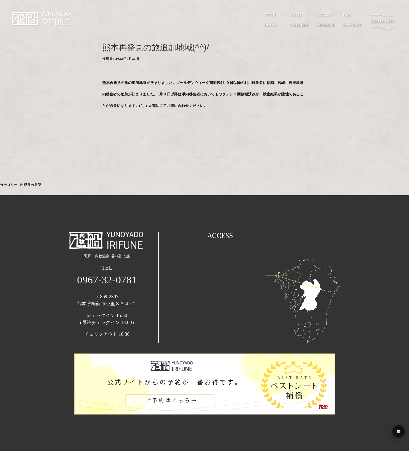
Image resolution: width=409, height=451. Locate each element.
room (263, 25)
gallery (292, 25)
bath (288, 15)
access (316, 15)
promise (318, 25)
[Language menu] (398, 431)
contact (344, 25)
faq (339, 15)
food (262, 15)
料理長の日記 (30, 185)
